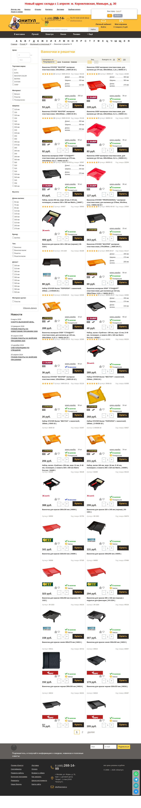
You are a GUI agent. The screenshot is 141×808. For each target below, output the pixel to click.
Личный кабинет (103, 24)
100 (124, 60)
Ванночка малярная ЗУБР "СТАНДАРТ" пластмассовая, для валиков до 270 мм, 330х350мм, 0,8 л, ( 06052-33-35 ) (58, 158)
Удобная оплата (74, 9)
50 (119, 60)
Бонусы (27, 9)
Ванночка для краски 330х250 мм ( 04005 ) (104, 554)
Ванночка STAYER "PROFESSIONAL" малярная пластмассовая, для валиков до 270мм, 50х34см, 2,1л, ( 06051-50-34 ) (107, 202)
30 (114, 60)
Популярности (48, 62)
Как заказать (36, 777)
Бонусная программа (19, 777)
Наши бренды (16, 784)
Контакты (49, 9)
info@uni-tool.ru (76, 21)
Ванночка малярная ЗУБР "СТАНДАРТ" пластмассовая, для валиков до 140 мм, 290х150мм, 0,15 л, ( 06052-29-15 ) (58, 335)
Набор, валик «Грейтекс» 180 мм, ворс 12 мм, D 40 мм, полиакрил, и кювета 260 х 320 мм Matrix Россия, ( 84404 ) (107, 335)
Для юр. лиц (15, 9)
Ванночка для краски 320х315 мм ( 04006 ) (59, 554)
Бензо (63, 34)
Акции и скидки (17, 12)
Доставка (60, 9)
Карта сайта (36, 784)
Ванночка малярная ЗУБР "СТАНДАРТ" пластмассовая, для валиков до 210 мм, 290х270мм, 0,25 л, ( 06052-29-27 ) (103, 290)
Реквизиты (15, 780)
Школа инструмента (39, 780)
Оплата (34, 769)
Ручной (35, 34)
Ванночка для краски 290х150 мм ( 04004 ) (59, 509)
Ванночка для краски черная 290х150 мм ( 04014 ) (62, 686)
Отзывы (38, 9)
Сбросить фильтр (30, 308)
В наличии (66, 62)
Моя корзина (121, 24)
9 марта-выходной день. (22, 322)
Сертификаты (16, 769)
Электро (49, 34)
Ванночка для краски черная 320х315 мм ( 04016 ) (107, 686)
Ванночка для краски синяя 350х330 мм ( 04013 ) (107, 642)
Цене (59, 62)
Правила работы (17, 773)
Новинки (74, 62)
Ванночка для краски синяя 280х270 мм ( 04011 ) (62, 642)
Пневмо (76, 34)
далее (91, 732)
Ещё (90, 34)
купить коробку (70, 96)
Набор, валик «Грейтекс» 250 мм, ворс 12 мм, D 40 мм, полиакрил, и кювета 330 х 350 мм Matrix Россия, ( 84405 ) (63, 467)
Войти (103, 27)
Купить (78, 106)
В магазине (19, 34)
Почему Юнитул (17, 765)
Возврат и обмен (38, 773)
